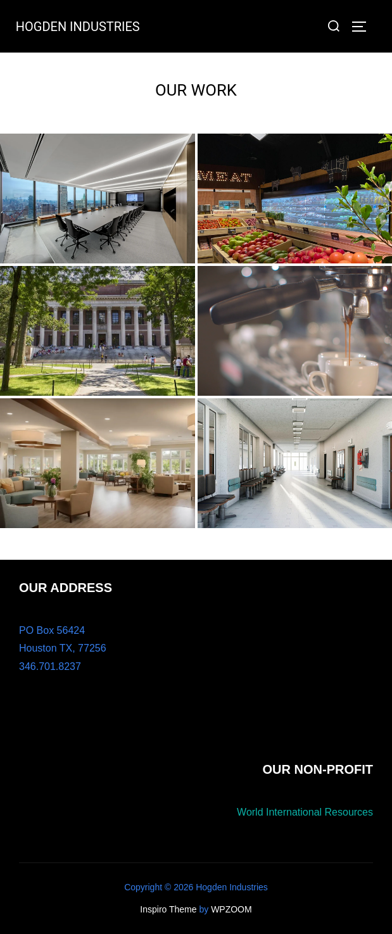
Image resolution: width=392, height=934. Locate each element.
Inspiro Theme (168, 909)
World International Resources (305, 812)
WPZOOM (231, 909)
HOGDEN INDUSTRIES (78, 26)
